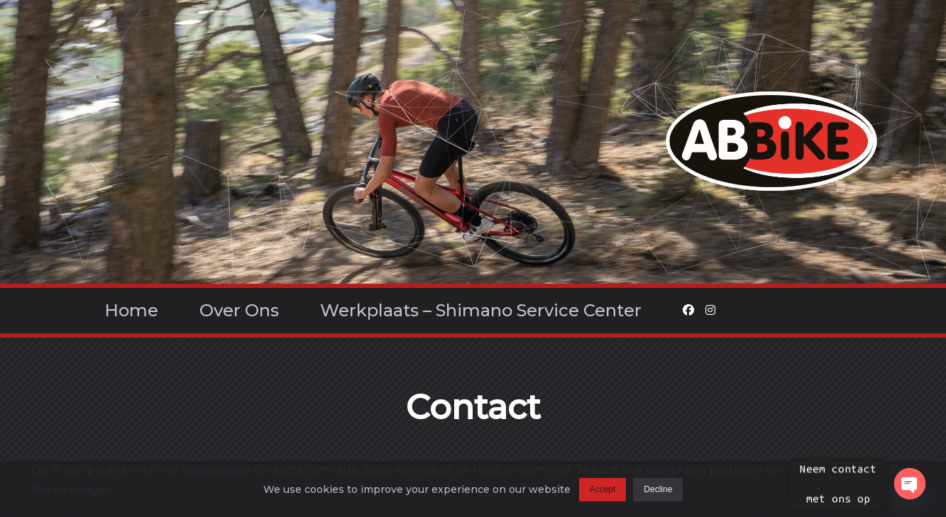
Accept (603, 493)
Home (131, 310)
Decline (658, 493)
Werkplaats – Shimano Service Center (481, 310)
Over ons (239, 310)
